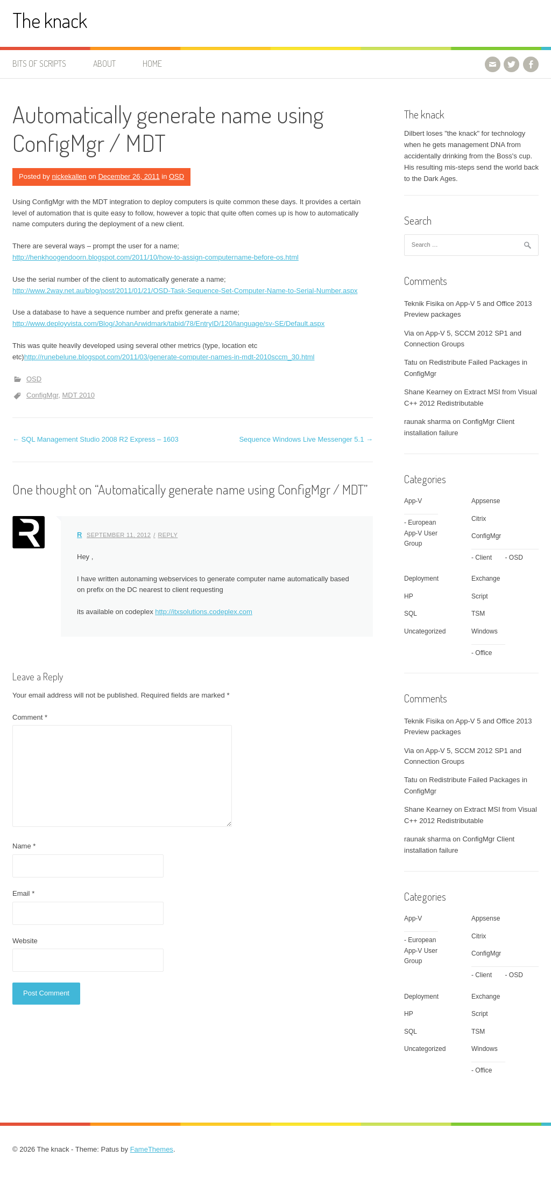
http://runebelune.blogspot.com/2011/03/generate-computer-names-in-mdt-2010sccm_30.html (169, 357)
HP (408, 596)
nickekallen (69, 176)
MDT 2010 (78, 395)
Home (152, 63)
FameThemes (151, 1149)
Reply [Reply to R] (168, 535)
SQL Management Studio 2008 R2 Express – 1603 (95, 439)
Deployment (421, 578)
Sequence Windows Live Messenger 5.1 (306, 439)
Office (483, 653)
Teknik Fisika (424, 304)
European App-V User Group (420, 533)
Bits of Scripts (39, 63)
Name (24, 846)
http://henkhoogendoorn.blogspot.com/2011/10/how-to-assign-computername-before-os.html (155, 257)
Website (25, 941)
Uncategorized (425, 631)
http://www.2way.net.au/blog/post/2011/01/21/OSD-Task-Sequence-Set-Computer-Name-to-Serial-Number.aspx (184, 291)
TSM (478, 613)
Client (483, 557)
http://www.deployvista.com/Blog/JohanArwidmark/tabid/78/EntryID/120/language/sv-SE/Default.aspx (168, 323)
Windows (484, 631)
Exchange (485, 578)
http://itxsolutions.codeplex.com (203, 612)
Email (23, 893)
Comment (29, 717)
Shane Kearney (428, 392)
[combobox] (471, 245)
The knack (49, 20)
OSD (176, 176)
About (104, 63)
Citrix (478, 519)
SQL (410, 613)
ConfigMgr (42, 395)
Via (409, 333)
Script (479, 596)
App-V (413, 501)
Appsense (485, 501)
